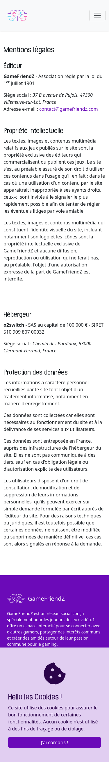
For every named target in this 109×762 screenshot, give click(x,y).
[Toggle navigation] (97, 15)
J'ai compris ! (54, 742)
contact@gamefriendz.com (68, 109)
